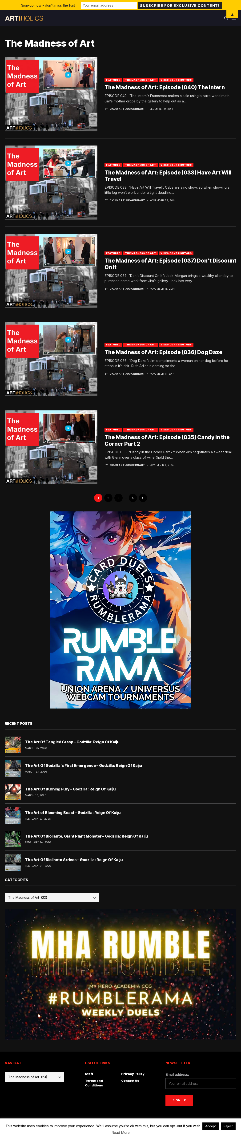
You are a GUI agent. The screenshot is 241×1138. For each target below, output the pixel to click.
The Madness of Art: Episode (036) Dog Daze (163, 352)
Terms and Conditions (94, 1083)
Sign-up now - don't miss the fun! (48, 5)
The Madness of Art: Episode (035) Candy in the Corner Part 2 (167, 440)
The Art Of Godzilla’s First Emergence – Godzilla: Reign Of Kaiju (83, 765)
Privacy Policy (133, 1074)
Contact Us (130, 1080)
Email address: (177, 1074)
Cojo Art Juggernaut (127, 108)
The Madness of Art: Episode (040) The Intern (164, 87)
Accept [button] (210, 1126)
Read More (121, 1132)
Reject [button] (228, 1126)
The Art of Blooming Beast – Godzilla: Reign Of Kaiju (72, 812)
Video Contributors (176, 80)
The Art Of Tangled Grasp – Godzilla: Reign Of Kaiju (72, 742)
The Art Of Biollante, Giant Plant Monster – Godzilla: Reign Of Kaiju (86, 836)
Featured (113, 80)
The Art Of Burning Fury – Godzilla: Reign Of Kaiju (70, 789)
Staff (89, 1074)
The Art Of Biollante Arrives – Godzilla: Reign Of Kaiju (74, 859)
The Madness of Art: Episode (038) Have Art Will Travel (167, 175)
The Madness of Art (140, 80)
